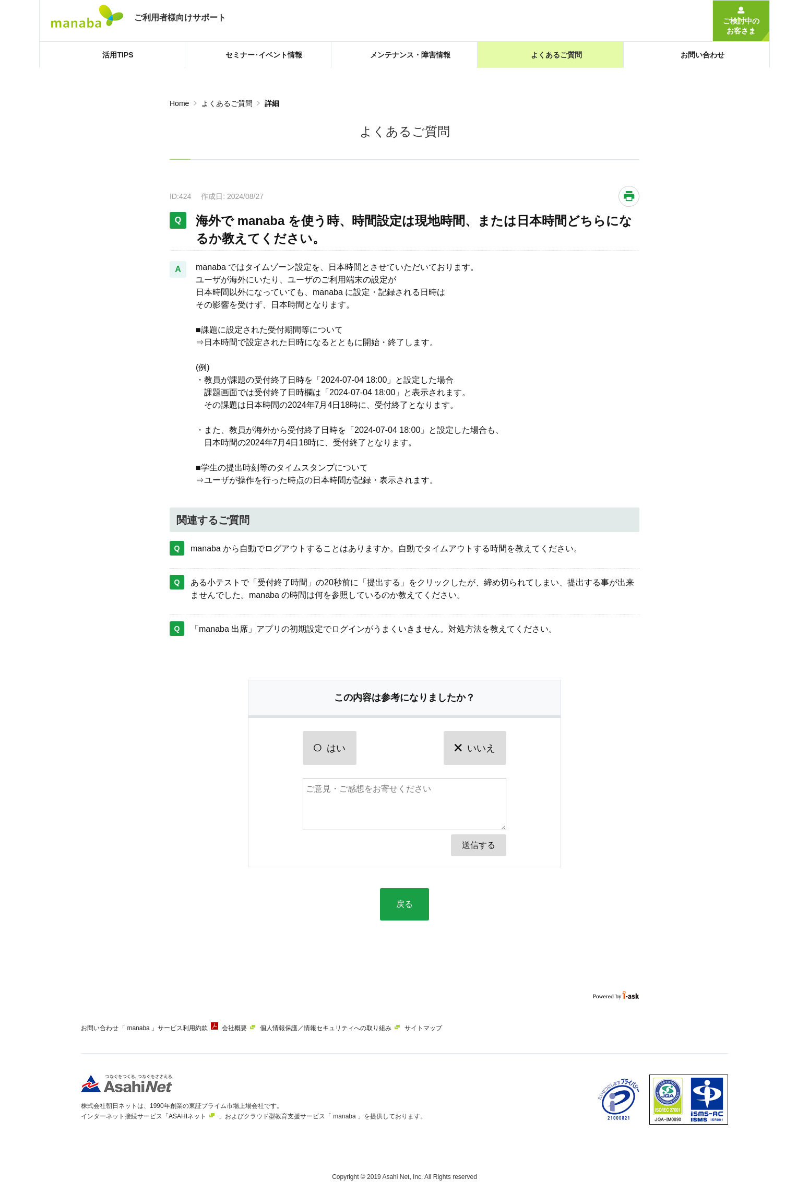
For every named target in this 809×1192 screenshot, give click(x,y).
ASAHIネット (187, 1112)
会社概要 (248, 1028)
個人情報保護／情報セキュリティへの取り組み (347, 1028)
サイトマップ (452, 1028)
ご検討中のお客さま (741, 26)
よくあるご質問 (227, 103)
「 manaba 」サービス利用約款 (170, 1028)
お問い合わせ (99, 1028)
